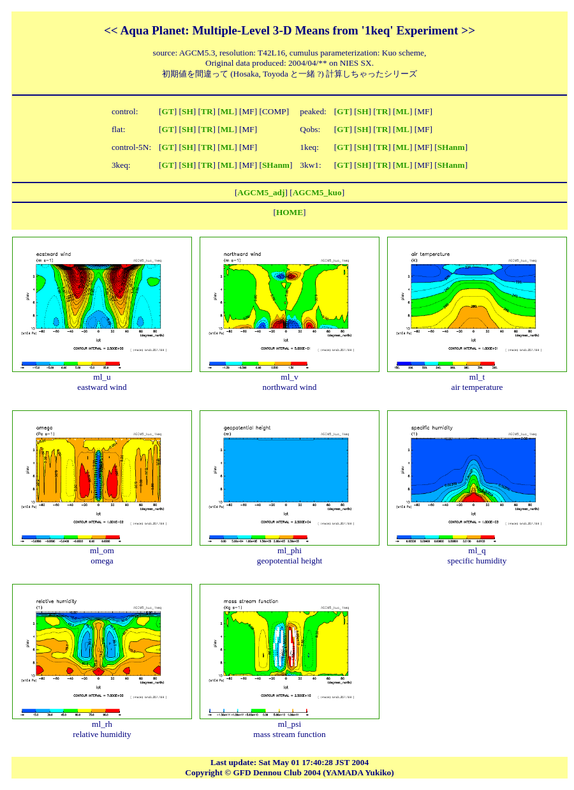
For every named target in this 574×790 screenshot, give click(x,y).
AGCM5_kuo (317, 192)
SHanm (451, 147)
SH (187, 111)
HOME (289, 212)
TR (207, 111)
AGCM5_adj (260, 192)
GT (168, 111)
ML (227, 111)
